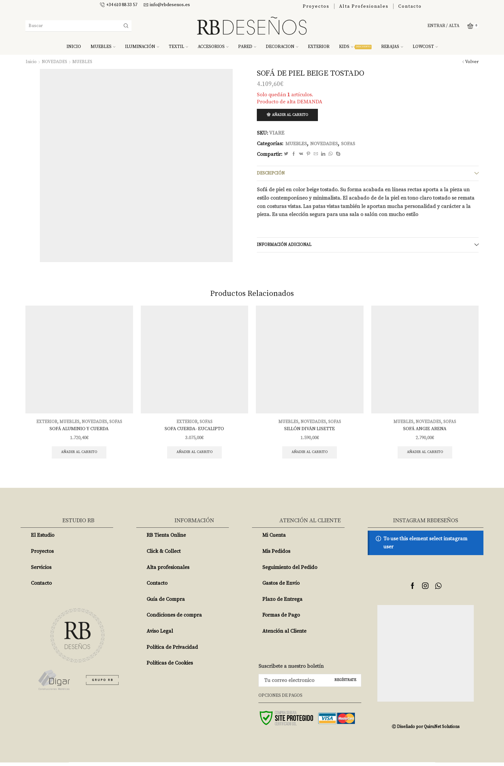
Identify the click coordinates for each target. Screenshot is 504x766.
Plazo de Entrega (282, 603)
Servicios (41, 571)
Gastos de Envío (281, 586)
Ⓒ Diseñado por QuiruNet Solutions (425, 730)
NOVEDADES (55, 62)
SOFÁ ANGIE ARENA (425, 431)
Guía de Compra (166, 603)
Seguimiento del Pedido (289, 571)
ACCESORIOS (213, 47)
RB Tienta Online (166, 538)
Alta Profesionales (364, 6)
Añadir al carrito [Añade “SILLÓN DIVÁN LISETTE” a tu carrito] (309, 455)
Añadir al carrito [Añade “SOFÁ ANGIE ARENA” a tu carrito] (424, 455)
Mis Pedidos (276, 555)
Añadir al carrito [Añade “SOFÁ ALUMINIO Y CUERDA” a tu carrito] (79, 455)
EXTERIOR (318, 47)
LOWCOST (425, 47)
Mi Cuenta (274, 538)
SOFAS (353, 144)
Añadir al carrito (291, 115)
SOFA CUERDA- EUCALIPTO (194, 431)
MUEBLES (103, 47)
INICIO (74, 47)
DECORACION (282, 47)
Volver (472, 62)
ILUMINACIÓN (142, 47)
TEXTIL (178, 47)
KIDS (355, 47)
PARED (247, 47)
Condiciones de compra (174, 618)
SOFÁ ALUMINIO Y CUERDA (79, 431)
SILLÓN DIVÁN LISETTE (309, 431)
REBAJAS (392, 47)
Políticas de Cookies (170, 666)
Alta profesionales (168, 571)
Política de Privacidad (172, 651)
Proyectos (316, 6)
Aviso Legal (160, 634)
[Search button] (126, 25)
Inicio (31, 62)
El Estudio (42, 538)
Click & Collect (164, 555)
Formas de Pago (281, 618)
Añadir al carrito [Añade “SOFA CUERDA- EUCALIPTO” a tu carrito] (194, 455)
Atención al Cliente (284, 634)
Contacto (410, 6)
